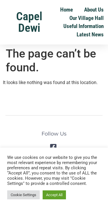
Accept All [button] (54, 195)
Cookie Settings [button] (23, 195)
